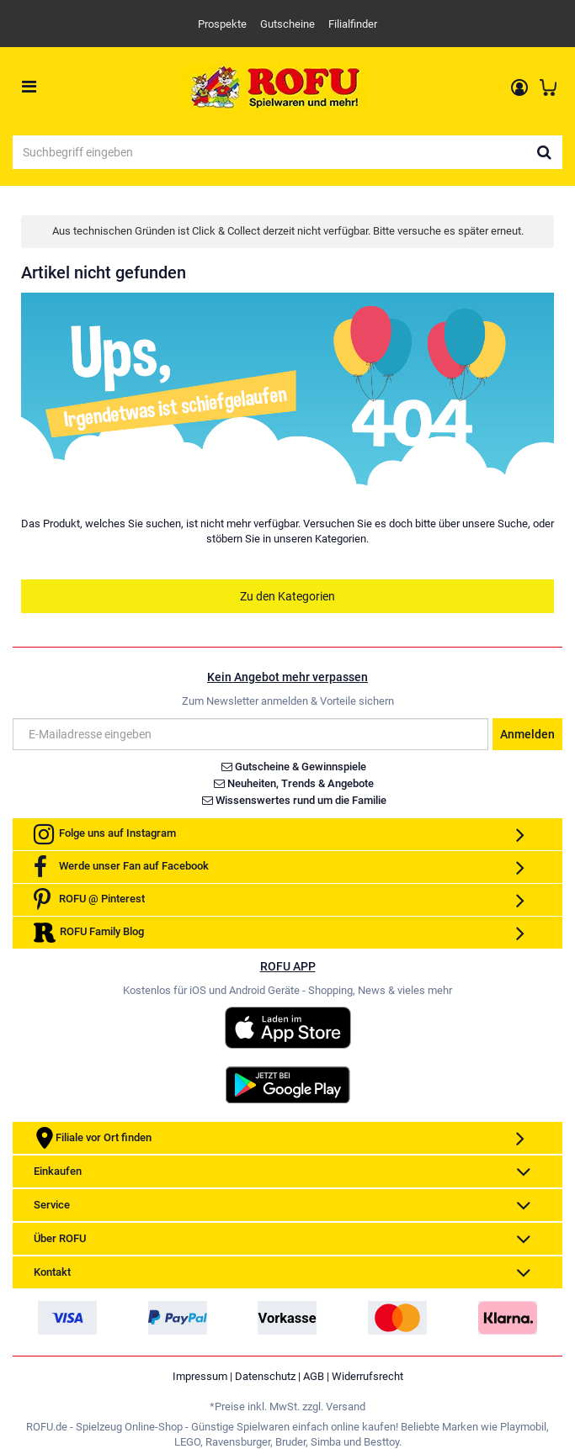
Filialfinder (352, 24)
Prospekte (222, 24)
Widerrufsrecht (367, 1376)
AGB (313, 1376)
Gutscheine (287, 24)
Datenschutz (265, 1376)
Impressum (200, 1376)
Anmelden (527, 734)
